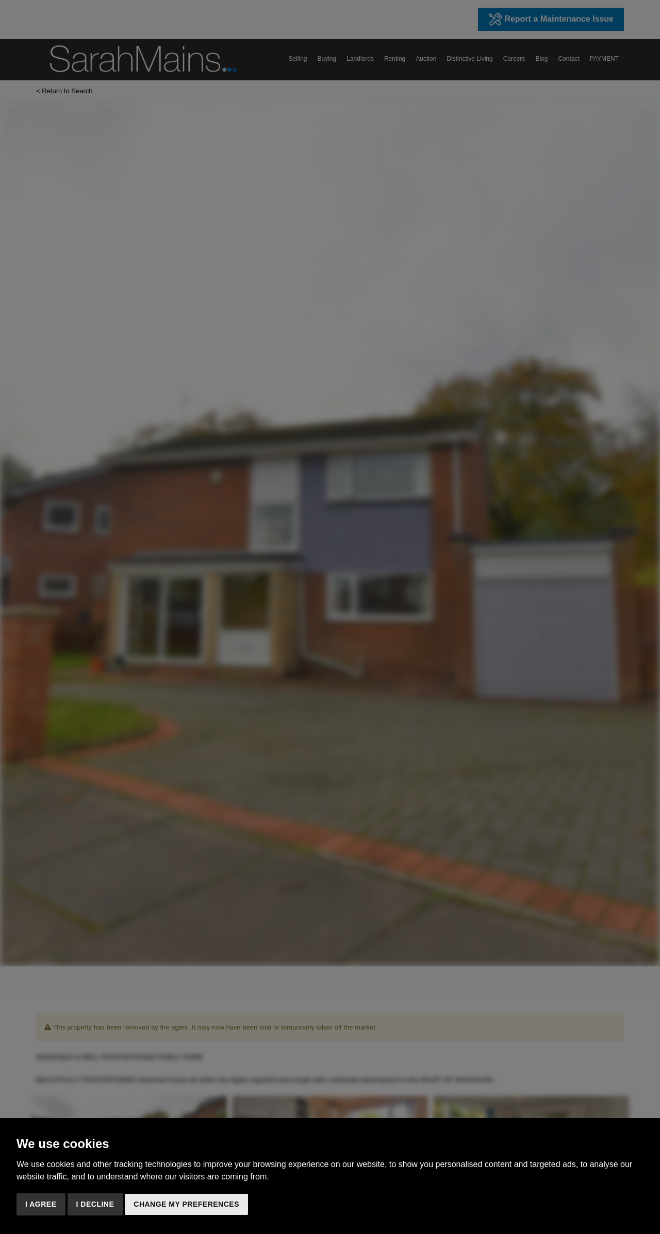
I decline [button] (95, 1204)
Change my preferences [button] (186, 1204)
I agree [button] (41, 1204)
